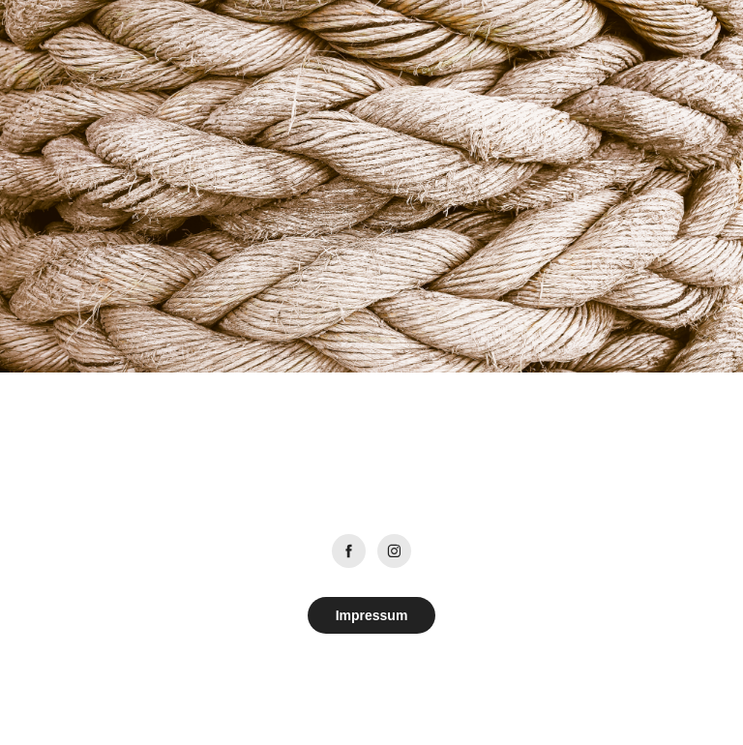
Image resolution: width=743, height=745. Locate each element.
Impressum (372, 615)
